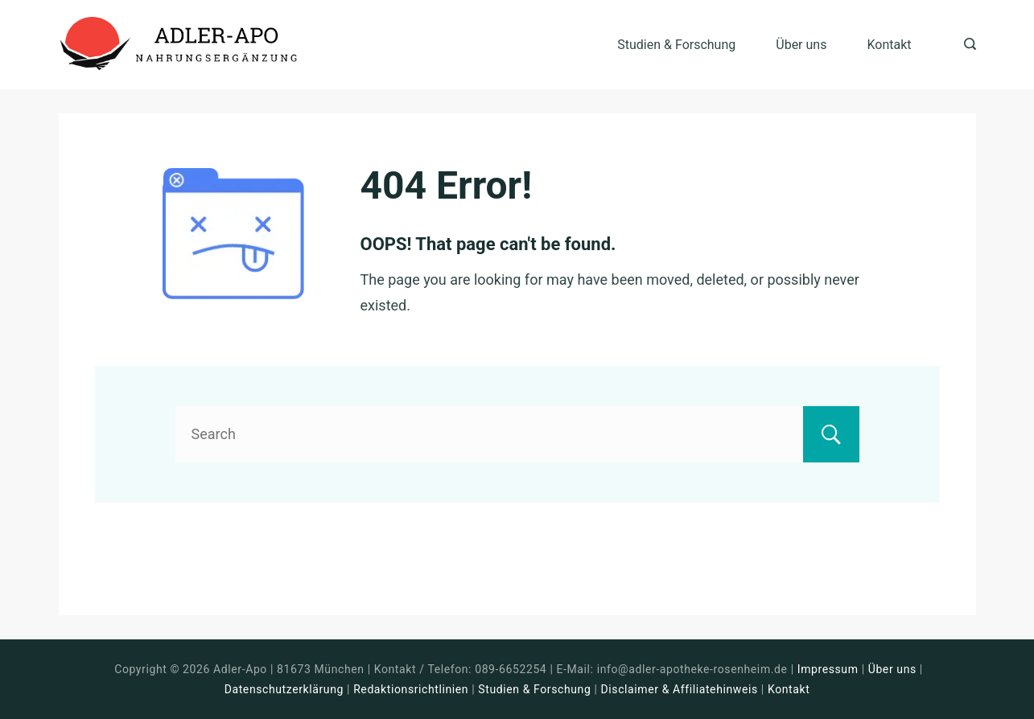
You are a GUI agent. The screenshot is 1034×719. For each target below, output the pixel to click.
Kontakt (889, 44)
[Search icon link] (966, 45)
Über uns (801, 44)
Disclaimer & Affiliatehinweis (679, 689)
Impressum (829, 669)
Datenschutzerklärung (284, 689)
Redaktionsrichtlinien (410, 689)
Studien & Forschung (676, 44)
